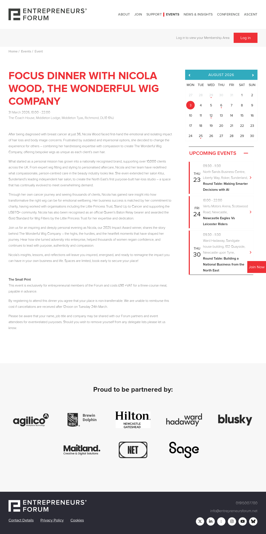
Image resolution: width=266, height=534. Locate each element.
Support (154, 14)
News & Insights (198, 14)
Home (13, 51)
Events (172, 14)
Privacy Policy (52, 520)
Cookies (77, 520)
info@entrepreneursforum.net (233, 511)
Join (138, 14)
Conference (228, 14)
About (124, 14)
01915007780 (246, 503)
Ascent (250, 14)
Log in (245, 37)
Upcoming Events (219, 153)
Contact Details (21, 520)
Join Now (257, 267)
